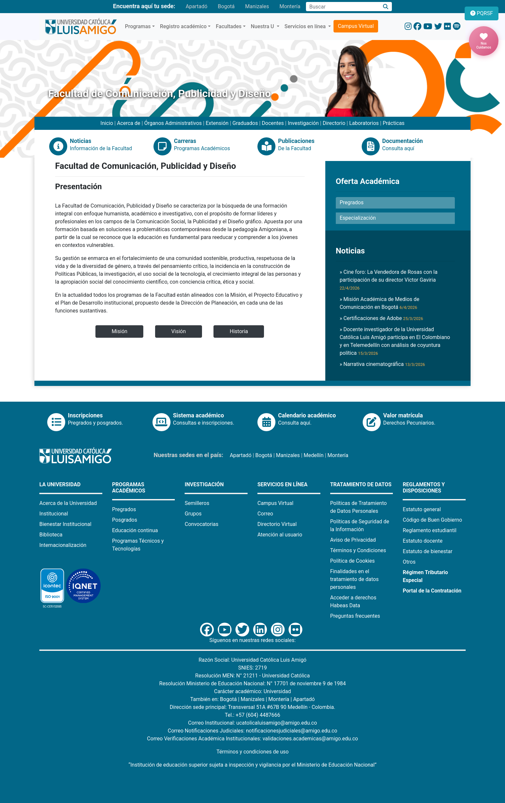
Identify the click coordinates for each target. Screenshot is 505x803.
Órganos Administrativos (173, 123)
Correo (265, 514)
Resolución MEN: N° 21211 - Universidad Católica (252, 676)
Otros (409, 562)
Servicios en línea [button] (306, 26)
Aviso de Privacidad (353, 540)
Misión (119, 331)
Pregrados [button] (352, 202)
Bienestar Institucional (65, 524)
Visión (178, 331)
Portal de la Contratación (432, 591)
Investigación (303, 123)
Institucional (53, 514)
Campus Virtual (356, 26)
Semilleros (197, 503)
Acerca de (128, 123)
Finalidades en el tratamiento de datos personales (354, 579)
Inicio (106, 123)
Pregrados (124, 509)
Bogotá (226, 6)
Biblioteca (51, 535)
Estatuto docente (422, 541)
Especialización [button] (358, 218)
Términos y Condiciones (358, 550)
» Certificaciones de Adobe (381, 318)
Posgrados (124, 520)
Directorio (334, 123)
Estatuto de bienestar (427, 551)
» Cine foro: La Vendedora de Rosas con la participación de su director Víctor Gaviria (388, 280)
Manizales (257, 6)
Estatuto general (422, 509)
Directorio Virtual (277, 524)
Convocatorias (201, 524)
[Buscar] (385, 6)
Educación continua (135, 530)
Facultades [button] (228, 26)
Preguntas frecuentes (355, 616)
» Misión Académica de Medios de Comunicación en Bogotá (379, 303)
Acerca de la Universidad (68, 503)
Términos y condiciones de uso (252, 752)
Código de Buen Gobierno (432, 520)
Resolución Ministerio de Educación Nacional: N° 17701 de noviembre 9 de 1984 (252, 683)
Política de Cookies (352, 561)
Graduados (245, 123)
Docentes (273, 123)
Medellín (314, 455)
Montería (289, 6)
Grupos (193, 514)
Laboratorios (364, 123)
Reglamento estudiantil (429, 530)
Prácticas (394, 123)
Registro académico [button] (183, 26)
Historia (239, 331)
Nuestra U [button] (263, 26)
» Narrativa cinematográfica (382, 364)
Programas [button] (138, 26)
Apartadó (196, 6)
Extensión (217, 123)
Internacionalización (62, 545)
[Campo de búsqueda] (343, 6)
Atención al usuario (279, 535)
